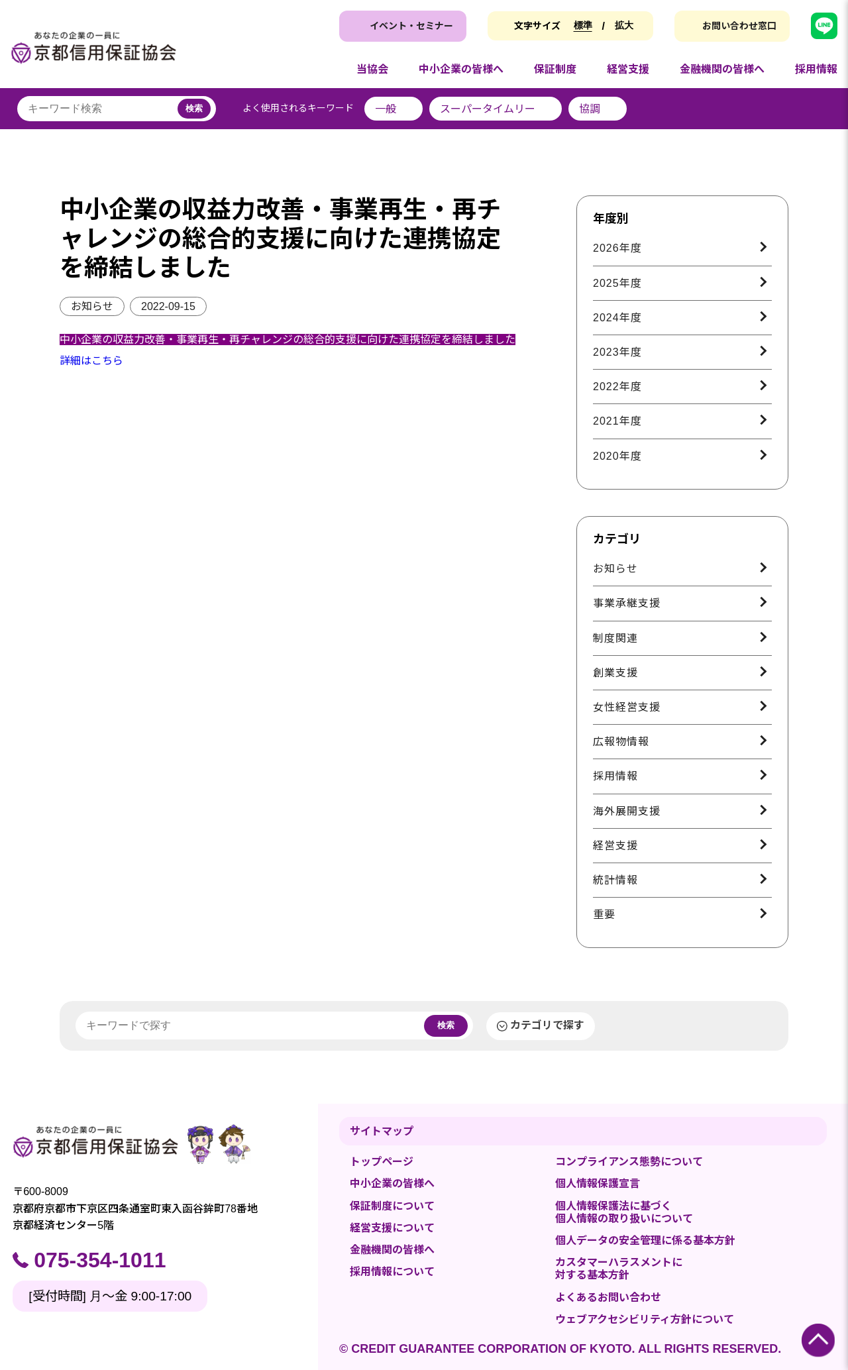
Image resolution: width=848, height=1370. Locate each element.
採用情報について (392, 1271)
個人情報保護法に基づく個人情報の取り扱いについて (624, 1212)
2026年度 (617, 248)
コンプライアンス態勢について (629, 1161)
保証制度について (392, 1206)
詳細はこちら (91, 360)
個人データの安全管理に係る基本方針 (645, 1240)
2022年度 (617, 386)
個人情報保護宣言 (597, 1183)
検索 (194, 108)
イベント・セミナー (411, 26)
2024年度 (617, 317)
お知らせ (92, 306)
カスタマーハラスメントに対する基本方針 (618, 1269)
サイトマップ (381, 1131)
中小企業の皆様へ (392, 1183)
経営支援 (615, 845)
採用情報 (615, 776)
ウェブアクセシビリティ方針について (644, 1319)
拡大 (624, 25)
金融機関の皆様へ (392, 1249)
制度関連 (615, 638)
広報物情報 (621, 741)
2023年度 (617, 352)
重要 (604, 914)
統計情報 (615, 880)
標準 (583, 25)
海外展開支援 (627, 811)
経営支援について (392, 1228)
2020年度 (617, 456)
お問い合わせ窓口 (739, 26)
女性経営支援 (627, 707)
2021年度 (617, 421)
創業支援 (615, 672)
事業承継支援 (627, 603)
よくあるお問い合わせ (608, 1297)
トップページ (381, 1161)
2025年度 (617, 283)
